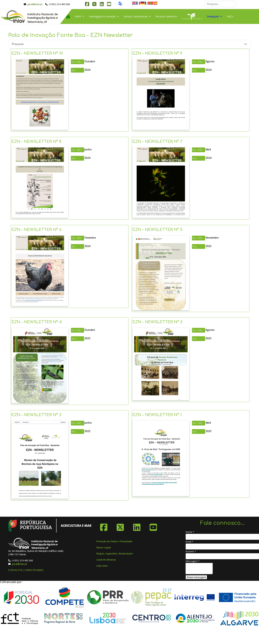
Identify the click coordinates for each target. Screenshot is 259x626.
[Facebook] (103, 526)
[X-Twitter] (120, 526)
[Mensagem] (199, 568)
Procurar (18, 44)
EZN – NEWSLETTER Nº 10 (37, 53)
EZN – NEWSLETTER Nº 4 (37, 322)
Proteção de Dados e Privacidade (114, 541)
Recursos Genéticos (166, 16)
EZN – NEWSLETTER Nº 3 (157, 322)
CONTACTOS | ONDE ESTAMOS (25, 570)
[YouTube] (153, 526)
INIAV (78, 16)
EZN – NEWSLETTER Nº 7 (157, 141)
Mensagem (192, 561)
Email (189, 541)
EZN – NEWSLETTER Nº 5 (157, 229)
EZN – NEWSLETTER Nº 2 (36, 415)
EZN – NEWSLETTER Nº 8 (36, 141)
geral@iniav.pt (35, 4)
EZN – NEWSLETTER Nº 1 (157, 415)
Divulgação (213, 16)
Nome (189, 531)
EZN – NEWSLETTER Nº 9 (157, 53)
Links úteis (102, 565)
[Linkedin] (136, 526)
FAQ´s (230, 16)
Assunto (190, 551)
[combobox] (220, 4)
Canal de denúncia (106, 559)
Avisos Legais (103, 547)
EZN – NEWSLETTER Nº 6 (36, 229)
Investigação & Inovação (102, 16)
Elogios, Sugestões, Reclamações (114, 553)
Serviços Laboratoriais (136, 16)
